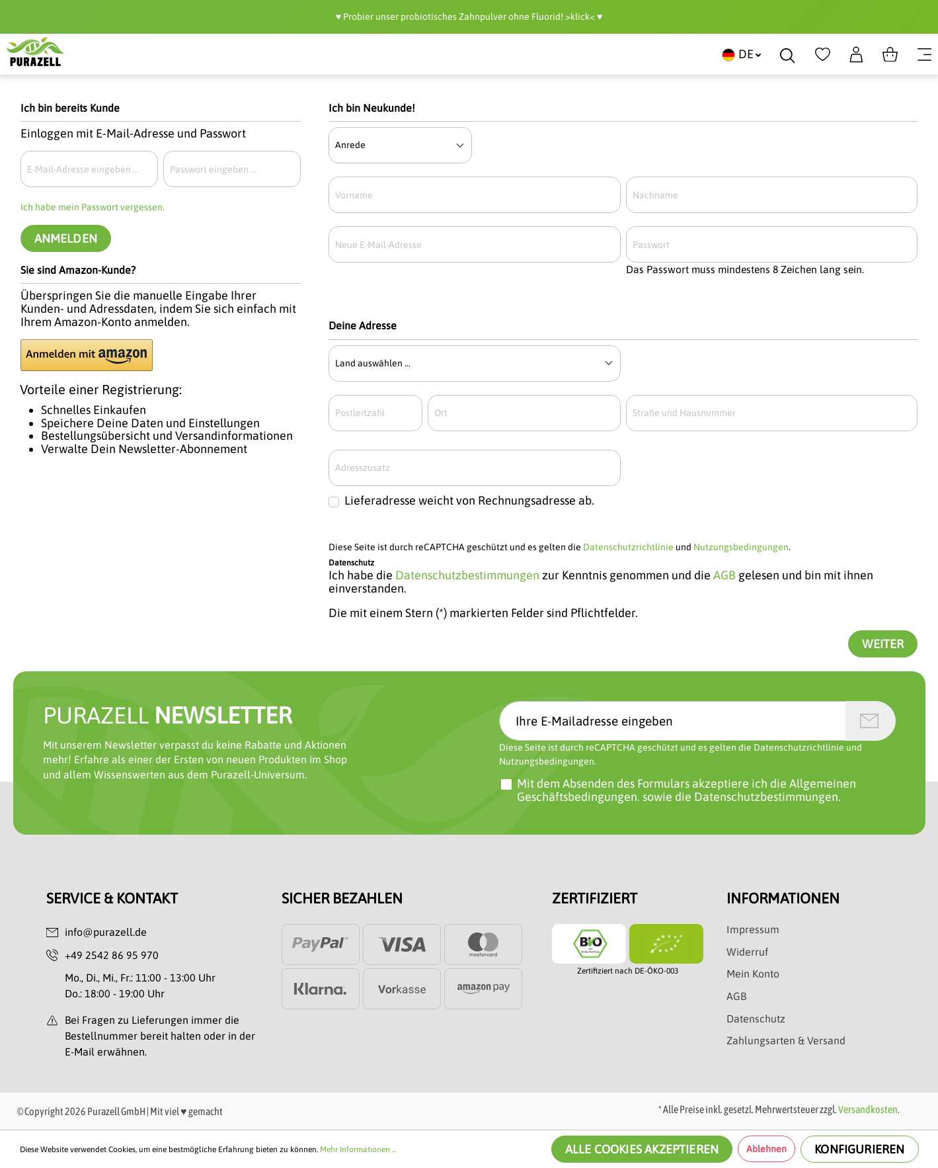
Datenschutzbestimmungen (467, 575)
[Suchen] (787, 54)
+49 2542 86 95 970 (112, 955)
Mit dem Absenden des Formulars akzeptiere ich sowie (686, 790)
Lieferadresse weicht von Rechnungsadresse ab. (469, 500)
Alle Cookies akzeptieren (642, 1149)
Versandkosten (868, 1109)
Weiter (883, 644)
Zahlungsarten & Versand (785, 1040)
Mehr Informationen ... (358, 1149)
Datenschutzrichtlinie (628, 547)
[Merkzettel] (822, 54)
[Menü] (924, 54)
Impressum (752, 929)
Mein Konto (752, 974)
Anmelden (65, 238)
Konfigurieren (859, 1149)
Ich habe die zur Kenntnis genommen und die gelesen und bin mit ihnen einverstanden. (601, 582)
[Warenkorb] (890, 54)
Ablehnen (766, 1149)
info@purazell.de (106, 932)
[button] (86, 355)
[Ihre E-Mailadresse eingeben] (672, 721)
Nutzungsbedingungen (741, 547)
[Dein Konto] (856, 54)
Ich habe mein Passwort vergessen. (92, 207)
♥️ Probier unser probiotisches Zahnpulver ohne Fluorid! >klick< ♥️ (469, 16)
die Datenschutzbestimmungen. (758, 797)
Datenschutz (755, 1018)
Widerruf (747, 952)
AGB (724, 575)
